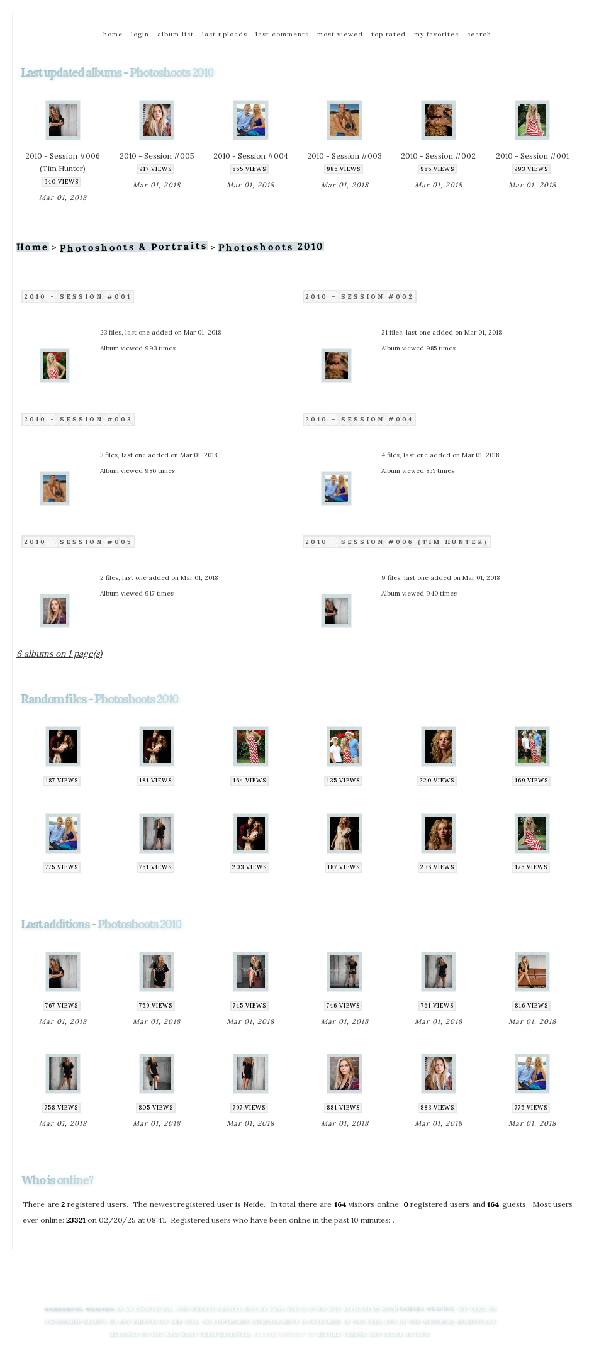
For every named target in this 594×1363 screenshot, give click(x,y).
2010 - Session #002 (359, 296)
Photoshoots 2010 (271, 247)
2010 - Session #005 (78, 542)
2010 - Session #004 (359, 419)
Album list (175, 34)
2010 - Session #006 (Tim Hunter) (396, 542)
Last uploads (224, 34)
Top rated (388, 34)
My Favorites (436, 34)
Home (113, 34)
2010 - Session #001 (78, 296)
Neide (253, 1204)
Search (479, 34)
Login (140, 34)
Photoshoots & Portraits (134, 247)
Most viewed (340, 34)
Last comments (282, 34)
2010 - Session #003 (78, 419)
